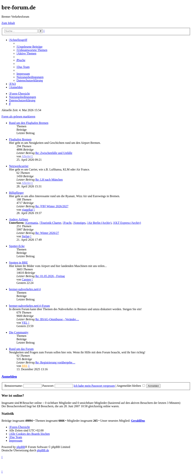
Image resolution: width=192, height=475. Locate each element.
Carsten (26, 279)
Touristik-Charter (50, 222)
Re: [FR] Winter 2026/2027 (51, 206)
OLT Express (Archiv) (127, 222)
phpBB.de (43, 450)
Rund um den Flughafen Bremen (28, 122)
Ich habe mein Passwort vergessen (94, 385)
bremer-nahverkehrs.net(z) (25, 289)
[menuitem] (29, 46)
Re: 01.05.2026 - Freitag (50, 276)
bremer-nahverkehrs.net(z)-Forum (29, 305)
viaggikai (27, 209)
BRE (25, 365)
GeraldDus (138, 420)
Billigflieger (16, 192)
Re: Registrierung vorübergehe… (55, 362)
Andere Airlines (18, 219)
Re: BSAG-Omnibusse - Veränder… (57, 319)
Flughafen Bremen (20, 139)
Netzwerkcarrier (18, 166)
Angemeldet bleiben (131, 385)
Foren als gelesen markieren (18, 116)
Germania (31, 222)
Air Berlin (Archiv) (99, 222)
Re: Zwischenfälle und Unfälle (53, 153)
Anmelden (9, 376)
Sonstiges (79, 222)
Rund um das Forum (21, 349)
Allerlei (26, 156)
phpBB (20, 447)
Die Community (18, 332)
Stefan (25, 236)
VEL (25, 322)
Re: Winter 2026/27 (47, 232)
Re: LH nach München (49, 179)
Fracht (67, 222)
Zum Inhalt (8, 23)
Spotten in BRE (18, 262)
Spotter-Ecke (17, 246)
